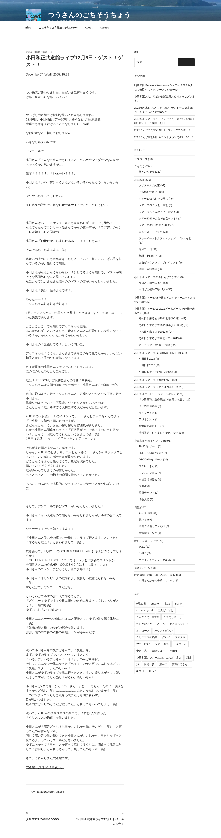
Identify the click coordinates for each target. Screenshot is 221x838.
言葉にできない (181, 664)
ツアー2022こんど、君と (153, 205)
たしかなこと (144, 623)
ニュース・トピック (150, 231)
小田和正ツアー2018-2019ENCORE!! (156, 386)
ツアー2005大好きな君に (42, 792)
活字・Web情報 (148, 269)
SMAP (142, 553)
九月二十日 (145, 249)
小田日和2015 (147, 365)
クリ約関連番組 (148, 406)
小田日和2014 (147, 358)
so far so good (144, 610)
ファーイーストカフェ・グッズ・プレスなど (165, 238)
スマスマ (180, 637)
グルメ (166, 637)
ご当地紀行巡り (148, 191)
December (33, 74)
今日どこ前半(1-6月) (151, 282)
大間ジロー (158, 650)
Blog (28, 27)
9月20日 (141, 603)
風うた (153, 671)
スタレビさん (147, 466)
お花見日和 (145, 513)
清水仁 (163, 664)
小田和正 (60, 792)
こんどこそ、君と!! (147, 617)
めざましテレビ (179, 623)
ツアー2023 (162, 644)
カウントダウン (163, 630)
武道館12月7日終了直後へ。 (45, 767)
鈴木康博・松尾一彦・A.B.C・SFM (154, 574)
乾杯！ (143, 519)
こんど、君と (165, 610)
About (88, 27)
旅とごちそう (147, 171)
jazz (167, 603)
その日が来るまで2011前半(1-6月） (160, 318)
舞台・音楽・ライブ (146, 540)
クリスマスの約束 (149, 185)
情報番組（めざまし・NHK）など (158, 432)
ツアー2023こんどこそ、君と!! (157, 211)
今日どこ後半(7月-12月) (153, 289)
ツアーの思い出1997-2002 (154, 225)
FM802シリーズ (148, 446)
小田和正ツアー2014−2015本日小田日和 (157, 353)
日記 (137, 507)
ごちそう (139, 166)
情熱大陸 (144, 499)
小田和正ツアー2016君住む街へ (153, 380)
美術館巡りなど (148, 532)
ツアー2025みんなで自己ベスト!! (158, 218)
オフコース (140, 159)
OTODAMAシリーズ (151, 459)
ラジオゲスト (147, 419)
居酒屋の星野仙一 (149, 425)
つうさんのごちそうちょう (89, 15)
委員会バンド (147, 492)
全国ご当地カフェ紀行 (152, 526)
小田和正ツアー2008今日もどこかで (155, 277)
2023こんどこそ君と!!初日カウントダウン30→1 (162, 130)
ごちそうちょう (173, 617)
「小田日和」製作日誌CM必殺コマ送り (162, 399)
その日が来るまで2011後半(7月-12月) (161, 325)
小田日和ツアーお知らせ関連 (156, 371)
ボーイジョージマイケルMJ (155, 559)
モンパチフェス (148, 472)
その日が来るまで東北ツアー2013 (159, 338)
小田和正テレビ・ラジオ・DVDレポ (155, 394)
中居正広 (141, 650)
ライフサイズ (147, 412)
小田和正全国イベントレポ (150, 440)
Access (104, 27)
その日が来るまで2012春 (153, 331)
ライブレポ (180, 644)
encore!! (155, 603)
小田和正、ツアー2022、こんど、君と (158, 657)
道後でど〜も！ (143, 567)
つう (50, 52)
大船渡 (143, 486)
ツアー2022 (143, 644)
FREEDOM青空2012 (151, 452)
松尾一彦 (149, 664)
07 (41, 74)
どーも (161, 623)
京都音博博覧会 (148, 479)
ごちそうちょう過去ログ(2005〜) (58, 27)
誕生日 (140, 671)
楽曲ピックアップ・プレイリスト (158, 262)
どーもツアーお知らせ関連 (154, 344)
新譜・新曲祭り (148, 255)
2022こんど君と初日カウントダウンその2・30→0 (163, 137)
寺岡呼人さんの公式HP (41, 564)
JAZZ (142, 546)
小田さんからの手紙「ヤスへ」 (157, 580)
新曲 (189, 657)
